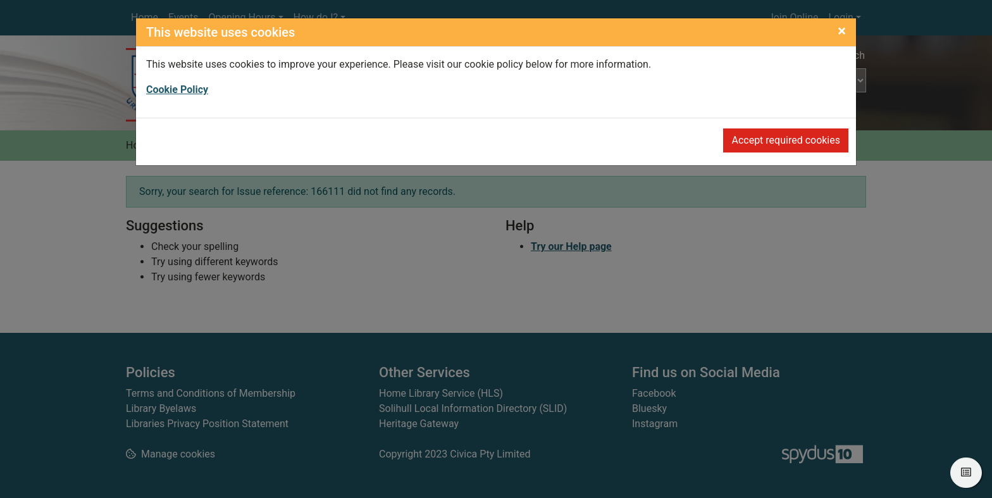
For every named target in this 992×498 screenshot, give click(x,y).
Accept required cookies (785, 140)
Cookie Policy (177, 90)
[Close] (842, 31)
